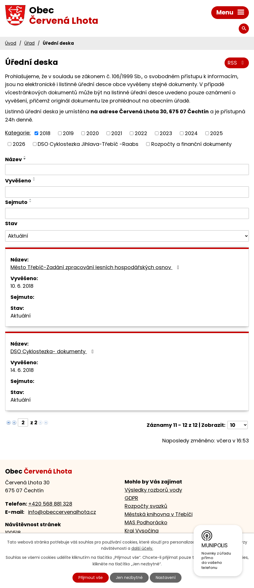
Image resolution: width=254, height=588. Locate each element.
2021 (116, 133)
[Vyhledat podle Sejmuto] (127, 213)
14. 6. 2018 (22, 370)
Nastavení (166, 577)
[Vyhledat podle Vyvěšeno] (127, 192)
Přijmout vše (90, 577)
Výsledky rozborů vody (153, 489)
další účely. (142, 548)
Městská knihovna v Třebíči (159, 514)
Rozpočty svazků (146, 506)
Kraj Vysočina (142, 530)
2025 (216, 133)
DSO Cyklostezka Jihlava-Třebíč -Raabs (88, 144)
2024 (191, 133)
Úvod (10, 43)
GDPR (131, 498)
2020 (92, 133)
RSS (237, 62)
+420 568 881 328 (50, 503)
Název (13, 159)
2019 (68, 133)
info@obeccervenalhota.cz (62, 511)
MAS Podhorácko (146, 522)
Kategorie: (18, 132)
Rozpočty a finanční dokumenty (191, 144)
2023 (166, 133)
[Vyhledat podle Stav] (127, 236)
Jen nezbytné (129, 577)
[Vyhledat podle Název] (127, 169)
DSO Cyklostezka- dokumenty (53, 351)
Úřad (29, 43)
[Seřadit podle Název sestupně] (25, 159)
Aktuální (20, 315)
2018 (45, 133)
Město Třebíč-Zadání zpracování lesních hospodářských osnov (96, 267)
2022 (141, 133)
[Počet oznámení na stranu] (237, 425)
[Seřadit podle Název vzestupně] (25, 156)
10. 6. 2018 (21, 285)
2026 (19, 144)
